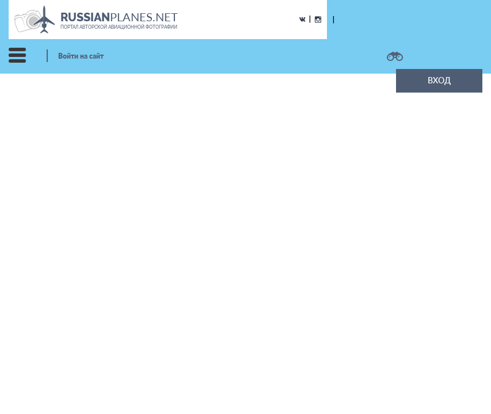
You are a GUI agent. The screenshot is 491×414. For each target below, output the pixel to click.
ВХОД (439, 80)
